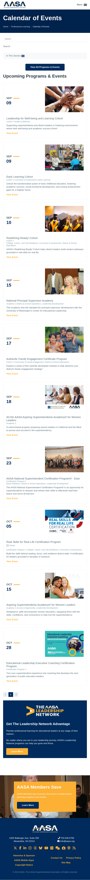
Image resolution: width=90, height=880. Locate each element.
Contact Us (57, 858)
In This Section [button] (15, 56)
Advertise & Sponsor (24, 855)
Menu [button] (82, 4)
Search (6, 46)
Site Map (66, 862)
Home (6, 26)
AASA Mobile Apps (24, 860)
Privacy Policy (73, 858)
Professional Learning (20, 26)
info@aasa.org (67, 841)
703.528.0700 (67, 838)
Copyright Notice (24, 865)
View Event (12, 133)
